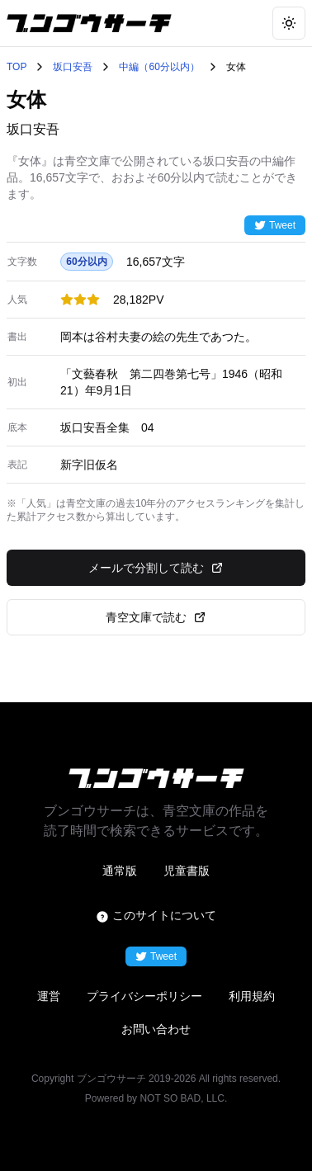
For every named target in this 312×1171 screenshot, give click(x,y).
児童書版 (186, 870)
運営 (48, 996)
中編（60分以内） (159, 67)
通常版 (119, 870)
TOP (16, 67)
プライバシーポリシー (144, 996)
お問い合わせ (156, 1029)
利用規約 (252, 996)
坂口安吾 (72, 67)
